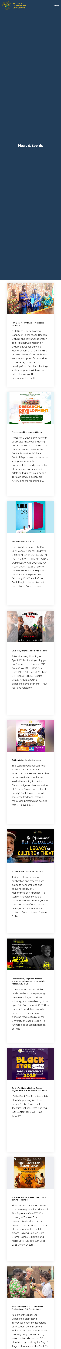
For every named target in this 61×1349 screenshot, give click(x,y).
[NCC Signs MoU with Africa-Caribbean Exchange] (30, 298)
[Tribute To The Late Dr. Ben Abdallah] (30, 846)
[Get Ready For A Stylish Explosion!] (30, 736)
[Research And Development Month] (30, 408)
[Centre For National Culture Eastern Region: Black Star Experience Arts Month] (30, 1064)
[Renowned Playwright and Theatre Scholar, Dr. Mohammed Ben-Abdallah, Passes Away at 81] (30, 954)
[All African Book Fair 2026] (30, 517)
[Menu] (55, 5)
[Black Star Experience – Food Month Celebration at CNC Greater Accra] (30, 1282)
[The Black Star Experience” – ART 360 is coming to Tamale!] (30, 1173)
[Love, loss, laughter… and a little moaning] (30, 626)
